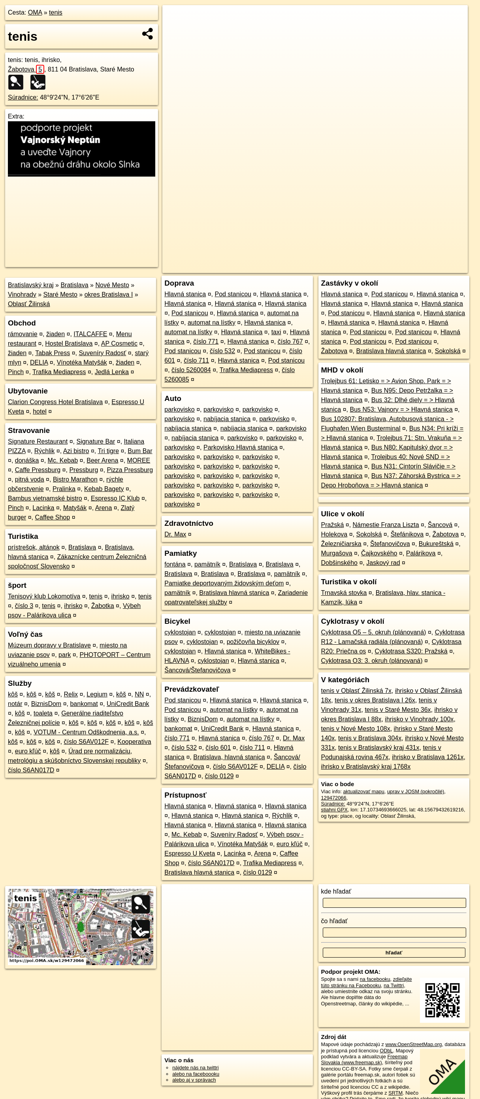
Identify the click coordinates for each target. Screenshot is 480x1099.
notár (15, 703)
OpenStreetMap (333, 267)
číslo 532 (222, 351)
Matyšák (75, 507)
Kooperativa (134, 741)
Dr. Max (175, 534)
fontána (174, 564)
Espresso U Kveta (189, 853)
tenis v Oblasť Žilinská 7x (356, 690)
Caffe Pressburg (37, 470)
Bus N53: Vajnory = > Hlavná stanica (401, 409)
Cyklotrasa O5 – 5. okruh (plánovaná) (373, 632)
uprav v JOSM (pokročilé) (415, 791)
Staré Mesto (60, 294)
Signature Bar (95, 441)
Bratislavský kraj (31, 285)
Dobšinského (339, 562)
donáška (27, 460)
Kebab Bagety (104, 489)
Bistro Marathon (75, 479)
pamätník (207, 564)
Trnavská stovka (344, 592)
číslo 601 (218, 747)
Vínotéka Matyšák (82, 362)
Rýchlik (44, 451)
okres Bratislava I (109, 294)
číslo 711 (196, 360)
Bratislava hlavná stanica (234, 592)
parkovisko (179, 409)
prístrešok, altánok (34, 547)
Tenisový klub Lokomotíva (44, 596)
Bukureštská (436, 543)
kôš (13, 694)
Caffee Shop (52, 517)
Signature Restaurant (38, 441)
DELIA (39, 362)
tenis (55, 12)
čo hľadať (334, 921)
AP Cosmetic (119, 343)
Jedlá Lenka (112, 372)
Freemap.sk (374, 267)
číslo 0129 (219, 776)
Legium (97, 694)
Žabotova (26, 69)
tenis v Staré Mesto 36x (398, 709)
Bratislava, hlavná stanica (229, 757)
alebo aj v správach (194, 1080)
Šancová (440, 524)
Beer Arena (102, 460)
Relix (71, 694)
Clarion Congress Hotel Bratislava (55, 402)
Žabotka (102, 605)
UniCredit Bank (128, 703)
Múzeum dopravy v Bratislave (49, 645)
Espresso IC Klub (115, 498)
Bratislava (74, 285)
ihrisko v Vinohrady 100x (419, 719)
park (64, 654)
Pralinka (64, 489)
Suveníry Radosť (102, 353)
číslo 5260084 (191, 370)
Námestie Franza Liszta (386, 524)
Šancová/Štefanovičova (197, 670)
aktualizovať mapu (363, 791)
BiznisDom (46, 703)
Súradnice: (23, 97)
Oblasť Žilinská (29, 304)
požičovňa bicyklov (253, 641)
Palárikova (421, 553)
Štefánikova (407, 534)
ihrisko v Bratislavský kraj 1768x (366, 766)
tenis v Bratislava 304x (369, 738)
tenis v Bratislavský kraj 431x (378, 747)
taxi (276, 332)
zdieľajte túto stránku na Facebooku (366, 982)
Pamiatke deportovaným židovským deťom (224, 583)
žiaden (55, 334)
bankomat (84, 703)
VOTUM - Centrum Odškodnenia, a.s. (86, 732)
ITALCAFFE (90, 334)
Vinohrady (22, 294)
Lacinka (43, 507)
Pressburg (83, 470)
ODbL (386, 1051)
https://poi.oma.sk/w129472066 (433, 267)
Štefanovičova (390, 543)
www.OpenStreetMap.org (413, 1044)
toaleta (43, 713)
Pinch (16, 372)
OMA (35, 12)
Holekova (334, 534)
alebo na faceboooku (195, 1074)
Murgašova (336, 553)
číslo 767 (290, 341)
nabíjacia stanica (226, 419)
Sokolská (448, 351)
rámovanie (23, 334)
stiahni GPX (334, 810)
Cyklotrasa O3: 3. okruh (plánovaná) (372, 660)
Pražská (332, 524)
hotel (40, 411)
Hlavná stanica (185, 294)
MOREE (139, 460)
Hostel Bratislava (68, 343)
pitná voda (29, 479)
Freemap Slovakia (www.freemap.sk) (364, 1059)
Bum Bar (140, 451)
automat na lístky (211, 322)
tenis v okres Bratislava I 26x (375, 700)
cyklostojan (180, 632)
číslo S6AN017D (31, 770)
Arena (103, 507)
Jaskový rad (383, 562)
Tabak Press (52, 353)
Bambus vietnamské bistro (45, 498)
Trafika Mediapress (59, 372)
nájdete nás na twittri (195, 1068)
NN (139, 694)
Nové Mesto (112, 285)
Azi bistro (76, 451)
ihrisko (120, 596)
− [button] (175, 31)
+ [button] (175, 18)
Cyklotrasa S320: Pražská (411, 651)
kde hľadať (336, 891)
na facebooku (375, 979)
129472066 (333, 798)
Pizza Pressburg (130, 470)
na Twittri (394, 985)
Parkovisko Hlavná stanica (240, 447)
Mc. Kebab (63, 460)
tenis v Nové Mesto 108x (355, 728)
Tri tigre (108, 451)
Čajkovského (379, 553)
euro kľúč (28, 751)
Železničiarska (341, 543)
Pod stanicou (233, 294)
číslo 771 (205, 341)
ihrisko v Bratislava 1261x (427, 757)
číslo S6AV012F (86, 741)
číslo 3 (24, 605)
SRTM (395, 1093)
